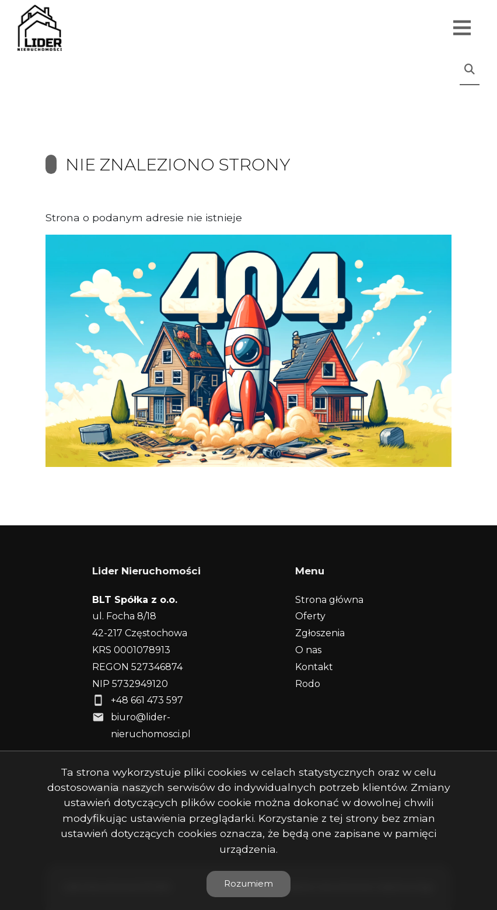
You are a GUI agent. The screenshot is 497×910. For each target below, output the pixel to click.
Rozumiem (248, 883)
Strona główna (329, 599)
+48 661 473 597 (147, 700)
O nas (308, 650)
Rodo (307, 683)
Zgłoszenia (320, 633)
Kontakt (314, 666)
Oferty (310, 616)
